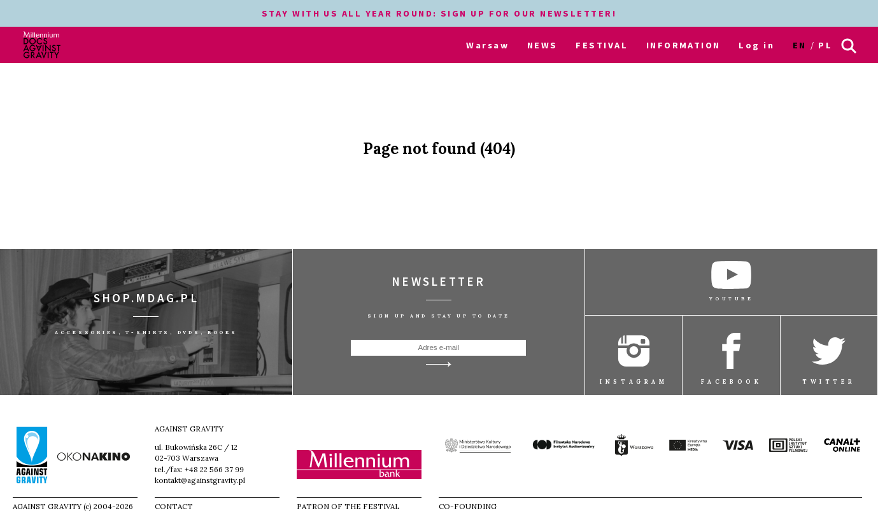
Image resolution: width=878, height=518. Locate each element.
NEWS (542, 45)
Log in (756, 45)
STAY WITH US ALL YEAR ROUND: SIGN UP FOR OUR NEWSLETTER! (439, 13)
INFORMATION (683, 45)
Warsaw (487, 45)
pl (825, 45)
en (800, 45)
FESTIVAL (602, 45)
